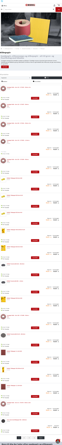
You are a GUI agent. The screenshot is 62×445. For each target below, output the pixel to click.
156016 (8, 162)
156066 (8, 231)
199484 (8, 421)
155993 (8, 370)
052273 (8, 196)
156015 (8, 318)
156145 (8, 387)
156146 (8, 352)
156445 (8, 248)
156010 (8, 124)
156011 (8, 404)
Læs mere (5, 67)
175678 (8, 282)
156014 (8, 107)
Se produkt (35, 98)
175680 (8, 265)
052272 (8, 179)
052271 (8, 214)
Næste (40, 438)
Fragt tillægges (3, 151)
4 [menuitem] (34, 438)
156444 (8, 299)
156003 (8, 143)
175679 (8, 335)
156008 (8, 88)
